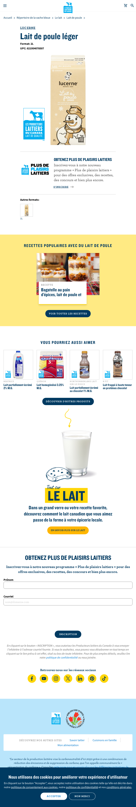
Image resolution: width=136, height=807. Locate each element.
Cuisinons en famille (105, 740)
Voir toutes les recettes (68, 313)
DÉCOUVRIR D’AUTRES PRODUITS (68, 401)
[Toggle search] (132, 5)
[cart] (125, 5)
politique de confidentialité (62, 657)
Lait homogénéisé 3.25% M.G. (50, 386)
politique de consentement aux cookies (34, 787)
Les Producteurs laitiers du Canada (68, 7)
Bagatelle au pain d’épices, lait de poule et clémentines (61, 294)
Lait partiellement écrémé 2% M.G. (18, 386)
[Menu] (4, 5)
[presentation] (68, 618)
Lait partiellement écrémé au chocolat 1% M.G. (84, 389)
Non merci (82, 796)
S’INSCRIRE (63, 186)
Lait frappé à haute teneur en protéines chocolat (117, 386)
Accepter (54, 796)
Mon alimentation (68, 745)
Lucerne (28, 28)
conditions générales (118, 787)
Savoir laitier (77, 740)
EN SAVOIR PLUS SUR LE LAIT (68, 530)
